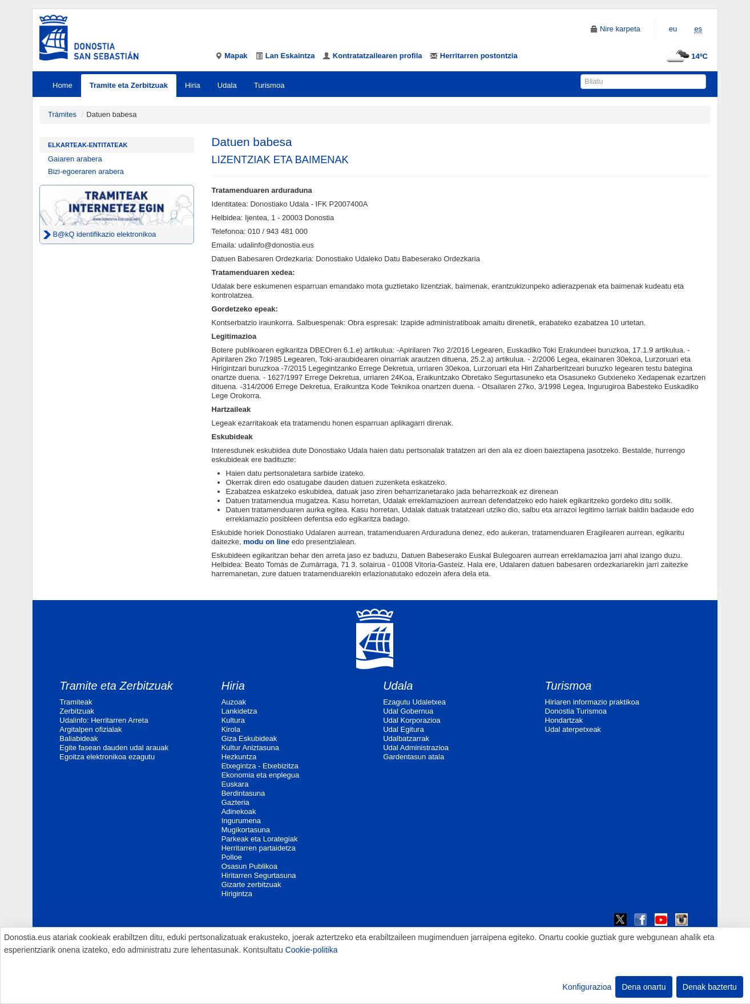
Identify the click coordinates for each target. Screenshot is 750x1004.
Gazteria (235, 802)
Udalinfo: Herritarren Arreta (103, 720)
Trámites (62, 114)
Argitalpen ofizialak (90, 729)
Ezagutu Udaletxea (414, 702)
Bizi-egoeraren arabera (86, 171)
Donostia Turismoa (576, 711)
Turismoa (269, 85)
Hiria (192, 85)
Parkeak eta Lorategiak (259, 839)
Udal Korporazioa (411, 720)
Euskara (235, 784)
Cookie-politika (311, 949)
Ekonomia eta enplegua (260, 775)
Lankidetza (239, 711)
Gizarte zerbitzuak (251, 884)
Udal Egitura (403, 729)
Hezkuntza (238, 756)
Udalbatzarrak (406, 738)
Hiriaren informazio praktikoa (592, 702)
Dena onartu (644, 986)
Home (62, 85)
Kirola (230, 729)
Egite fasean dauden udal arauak (113, 747)
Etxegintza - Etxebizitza (260, 766)
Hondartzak (564, 720)
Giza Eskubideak (249, 738)
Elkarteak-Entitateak (88, 144)
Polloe (231, 857)
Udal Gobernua (408, 711)
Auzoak (233, 702)
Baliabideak (78, 738)
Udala (227, 85)
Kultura (233, 720)
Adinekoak (238, 811)
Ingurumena (241, 820)
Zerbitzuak (76, 711)
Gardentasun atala (413, 756)
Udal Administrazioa (416, 747)
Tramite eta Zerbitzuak (129, 85)
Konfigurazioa (587, 986)
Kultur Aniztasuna (250, 747)
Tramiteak (75, 702)
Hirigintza (236, 893)
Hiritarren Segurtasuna (258, 875)
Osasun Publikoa (249, 866)
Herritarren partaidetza (258, 848)
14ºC (685, 56)
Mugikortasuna (245, 829)
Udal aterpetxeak (573, 729)
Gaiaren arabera (75, 159)
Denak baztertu (710, 986)
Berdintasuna (243, 793)
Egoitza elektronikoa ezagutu (107, 756)
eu (673, 29)
